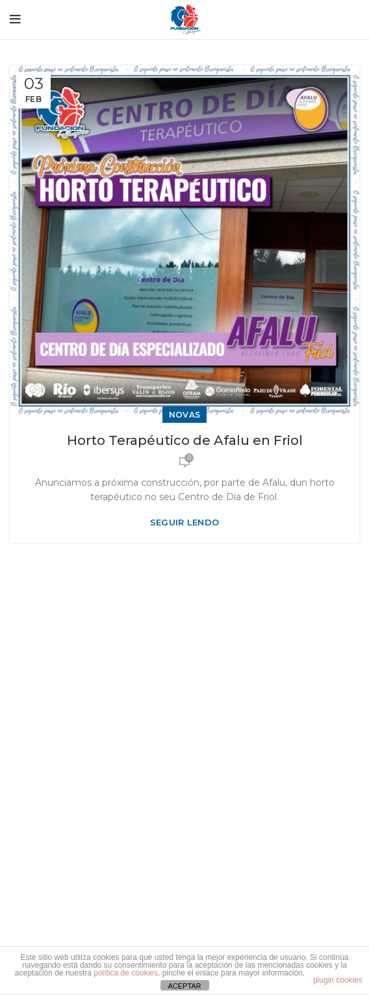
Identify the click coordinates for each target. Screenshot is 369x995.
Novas (185, 415)
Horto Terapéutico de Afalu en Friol (185, 440)
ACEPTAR (184, 986)
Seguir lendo (185, 522)
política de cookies (126, 972)
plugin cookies (338, 980)
